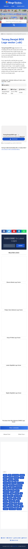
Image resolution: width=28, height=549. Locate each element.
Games (17, 490)
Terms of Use (14, 540)
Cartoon (16, 480)
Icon (21, 493)
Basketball (16, 477)
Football (12, 490)
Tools (21, 506)
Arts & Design (15, 475)
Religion (10, 503)
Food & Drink (6, 490)
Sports (5, 506)
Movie (14, 498)
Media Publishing (17, 495)
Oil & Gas (5, 501)
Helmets (17, 493)
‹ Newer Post (6, 434)
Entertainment (19, 485)
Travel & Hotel (12, 508)
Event (5, 488)
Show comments (14, 428)
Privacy (24, 537)
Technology (10, 506)
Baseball (10, 477)
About (3, 537)
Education (6, 485)
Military (5, 498)
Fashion (9, 488)
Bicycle (21, 477)
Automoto (22, 475)
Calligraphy (10, 480)
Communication (7, 482)
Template (17, 506)
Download (13, 139)
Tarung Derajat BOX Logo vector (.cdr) (12, 41)
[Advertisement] (14, 110)
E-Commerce (20, 482)
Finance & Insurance (17, 488)
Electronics (11, 485)
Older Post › (21, 434)
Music (19, 498)
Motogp (10, 498)
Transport (6, 508)
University (19, 508)
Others (17, 501)
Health (11, 493)
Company (14, 482)
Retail (15, 503)
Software (20, 503)
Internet (5, 495)
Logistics (10, 495)
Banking (5, 477)
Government (6, 493)
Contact (10, 537)
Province (5, 503)
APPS (9, 475)
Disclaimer (17, 537)
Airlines (5, 475)
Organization (11, 501)
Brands (5, 480)
